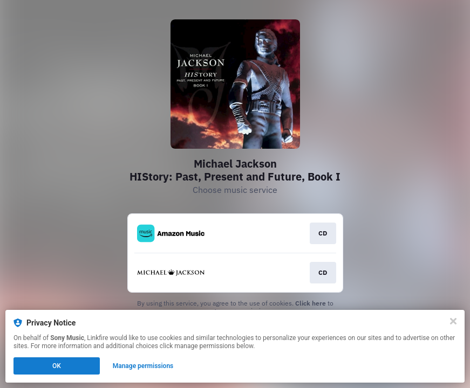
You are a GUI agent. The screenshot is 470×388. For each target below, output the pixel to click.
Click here (310, 303)
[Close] (453, 321)
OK (56, 366)
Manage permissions (143, 366)
